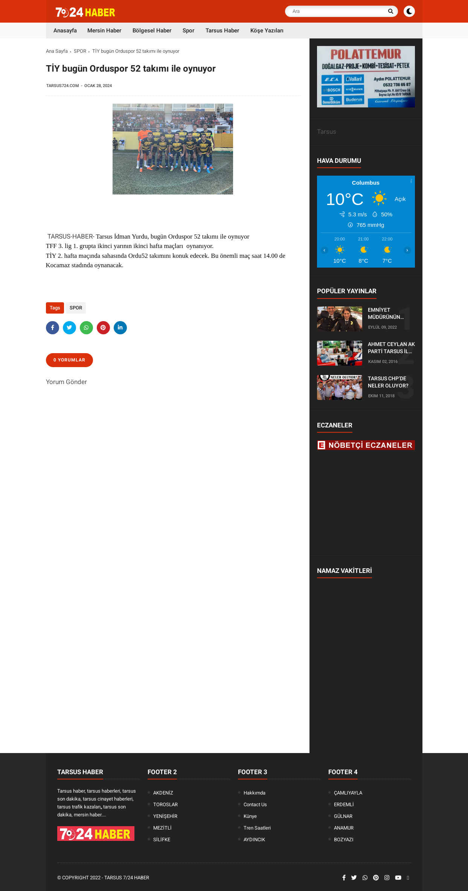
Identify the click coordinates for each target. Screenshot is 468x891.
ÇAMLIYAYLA (348, 793)
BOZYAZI (344, 839)
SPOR (80, 51)
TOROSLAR (165, 804)
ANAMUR (344, 828)
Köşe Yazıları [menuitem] (267, 30)
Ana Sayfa (57, 51)
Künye (250, 816)
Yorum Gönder (66, 382)
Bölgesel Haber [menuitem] (152, 30)
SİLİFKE (161, 839)
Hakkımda (254, 793)
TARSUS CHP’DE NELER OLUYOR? (388, 382)
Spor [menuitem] (188, 30)
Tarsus (326, 131)
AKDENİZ (163, 793)
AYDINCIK (254, 839)
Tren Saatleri (257, 828)
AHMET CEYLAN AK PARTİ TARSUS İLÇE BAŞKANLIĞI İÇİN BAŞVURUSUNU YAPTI (391, 348)
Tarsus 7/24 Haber (126, 877)
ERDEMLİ (344, 804)
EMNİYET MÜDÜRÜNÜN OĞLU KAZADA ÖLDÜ (385, 314)
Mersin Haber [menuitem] (104, 30)
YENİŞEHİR (165, 816)
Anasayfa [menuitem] (65, 30)
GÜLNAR (343, 816)
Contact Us (255, 804)
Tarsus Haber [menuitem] (222, 30)
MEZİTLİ (162, 828)
